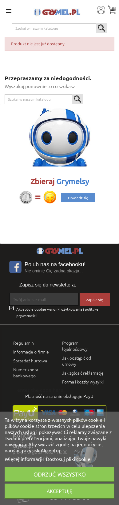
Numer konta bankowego (25, 372)
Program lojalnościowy (75, 346)
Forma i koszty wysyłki (83, 382)
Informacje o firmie (31, 352)
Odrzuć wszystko (60, 474)
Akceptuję (59, 491)
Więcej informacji (24, 459)
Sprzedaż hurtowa (30, 360)
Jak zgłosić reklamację (83, 373)
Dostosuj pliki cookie (68, 459)
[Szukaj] (59, 28)
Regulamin (23, 343)
